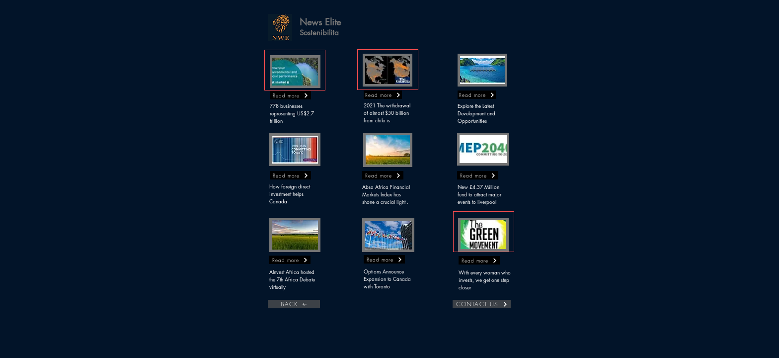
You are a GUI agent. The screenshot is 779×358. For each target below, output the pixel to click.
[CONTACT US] (482, 304)
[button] (280, 27)
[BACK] (294, 304)
